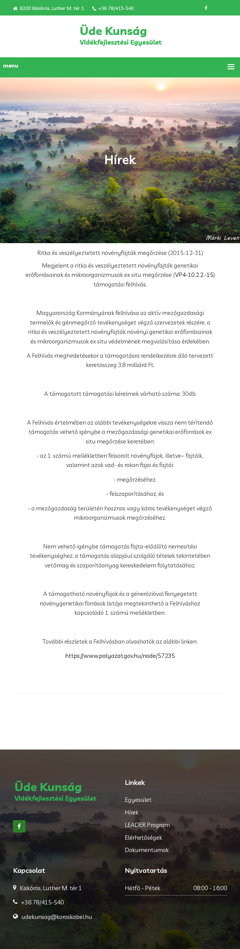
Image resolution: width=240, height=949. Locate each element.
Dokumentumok (147, 850)
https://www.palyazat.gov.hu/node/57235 (120, 655)
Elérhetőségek (143, 837)
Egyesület (138, 799)
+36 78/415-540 (113, 8)
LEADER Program (147, 825)
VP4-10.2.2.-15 (194, 274)
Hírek (131, 812)
